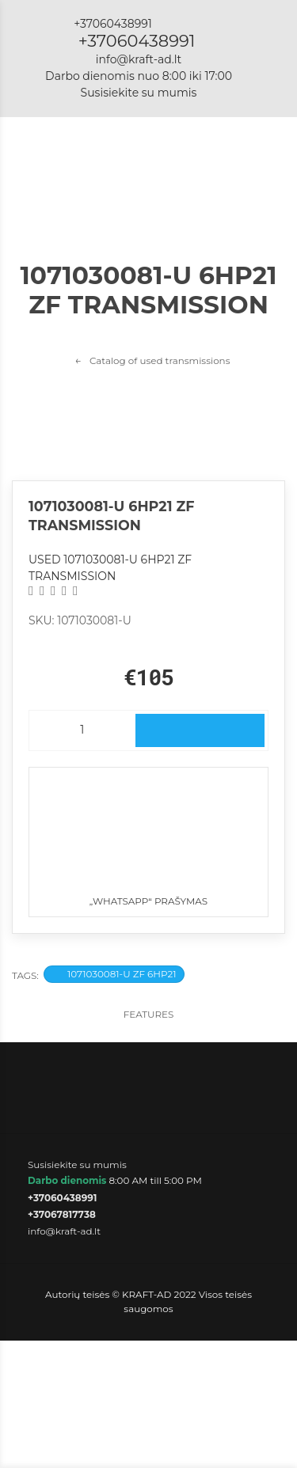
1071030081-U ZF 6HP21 (114, 974)
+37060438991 (137, 41)
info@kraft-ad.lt (138, 59)
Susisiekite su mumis (139, 92)
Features (149, 1014)
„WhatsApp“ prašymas (148, 837)
